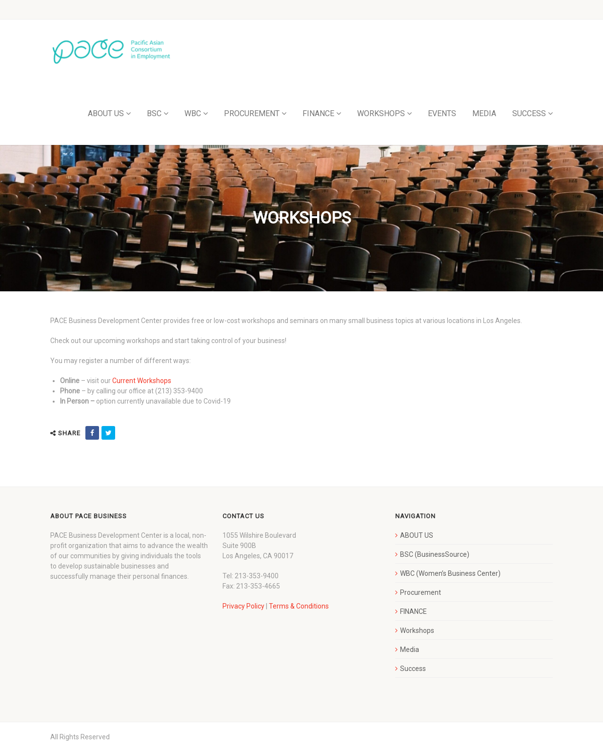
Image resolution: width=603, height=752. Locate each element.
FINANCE (318, 113)
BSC (154, 113)
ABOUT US (106, 113)
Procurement (420, 592)
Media (409, 649)
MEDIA (484, 113)
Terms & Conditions (299, 606)
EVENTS (442, 113)
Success (413, 668)
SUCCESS (529, 113)
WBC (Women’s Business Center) (450, 573)
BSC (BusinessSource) (434, 554)
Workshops (417, 630)
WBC (192, 113)
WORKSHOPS (381, 113)
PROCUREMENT (252, 113)
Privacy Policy (243, 606)
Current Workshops (141, 381)
